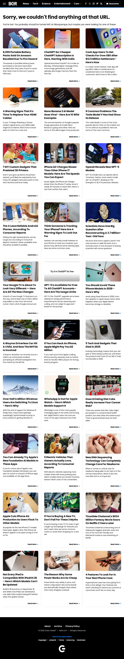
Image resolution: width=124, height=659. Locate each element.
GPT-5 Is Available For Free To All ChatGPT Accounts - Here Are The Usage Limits (60, 288)
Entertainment (62, 3)
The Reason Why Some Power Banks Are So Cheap (60, 576)
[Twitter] (90, 4)
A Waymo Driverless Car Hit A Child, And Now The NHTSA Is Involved (20, 347)
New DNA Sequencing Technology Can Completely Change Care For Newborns (103, 461)
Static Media (50, 630)
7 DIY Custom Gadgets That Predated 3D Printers (19, 168)
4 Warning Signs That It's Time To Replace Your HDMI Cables (19, 115)
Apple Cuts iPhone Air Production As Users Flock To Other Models (20, 520)
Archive (58, 626)
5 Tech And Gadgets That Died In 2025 (101, 345)
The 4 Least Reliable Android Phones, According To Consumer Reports (20, 229)
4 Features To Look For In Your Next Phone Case (101, 576)
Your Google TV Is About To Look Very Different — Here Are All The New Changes (19, 288)
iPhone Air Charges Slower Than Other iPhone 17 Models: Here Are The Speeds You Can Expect (62, 172)
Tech (35, 3)
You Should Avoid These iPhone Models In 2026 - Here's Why (100, 289)
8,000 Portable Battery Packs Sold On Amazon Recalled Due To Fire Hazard (20, 55)
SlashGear (81, 640)
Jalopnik (52, 640)
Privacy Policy (73, 626)
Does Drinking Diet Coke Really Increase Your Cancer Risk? (103, 402)
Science (46, 3)
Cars (76, 3)
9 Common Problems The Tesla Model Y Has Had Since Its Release (103, 115)
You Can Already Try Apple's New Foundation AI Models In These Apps (20, 461)
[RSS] (101, 4)
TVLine (61, 640)
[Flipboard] (97, 4)
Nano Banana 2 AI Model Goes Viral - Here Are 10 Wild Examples (61, 115)
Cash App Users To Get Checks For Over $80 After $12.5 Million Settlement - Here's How (102, 57)
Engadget (42, 640)
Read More (32, 81)
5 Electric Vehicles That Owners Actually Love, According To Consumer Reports (59, 462)
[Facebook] (86, 4)
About (47, 626)
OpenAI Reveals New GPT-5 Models (102, 168)
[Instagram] (94, 4)
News (26, 3)
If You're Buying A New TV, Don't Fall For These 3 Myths (61, 518)
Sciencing (70, 640)
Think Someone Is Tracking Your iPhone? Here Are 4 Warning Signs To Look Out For (60, 231)
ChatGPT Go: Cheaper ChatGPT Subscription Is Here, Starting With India (59, 55)
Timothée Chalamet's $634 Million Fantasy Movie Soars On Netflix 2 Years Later (103, 520)
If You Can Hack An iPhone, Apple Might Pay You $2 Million (60, 347)
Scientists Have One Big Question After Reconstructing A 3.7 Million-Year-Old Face (103, 231)
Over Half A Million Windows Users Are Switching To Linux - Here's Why (20, 402)
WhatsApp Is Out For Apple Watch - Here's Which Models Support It (60, 402)
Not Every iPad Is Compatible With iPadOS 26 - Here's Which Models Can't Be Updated (20, 579)
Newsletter (112, 4)
